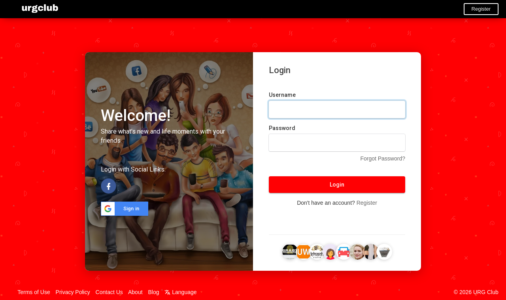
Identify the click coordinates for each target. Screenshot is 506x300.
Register (481, 9)
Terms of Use (33, 292)
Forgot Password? (382, 158)
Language (180, 292)
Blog (153, 292)
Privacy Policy (73, 292)
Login (337, 184)
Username (282, 95)
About (135, 292)
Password (282, 128)
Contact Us (109, 292)
